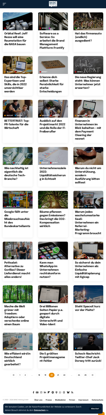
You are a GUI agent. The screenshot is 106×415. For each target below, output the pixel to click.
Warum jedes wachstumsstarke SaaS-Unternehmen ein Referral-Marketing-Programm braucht (88, 223)
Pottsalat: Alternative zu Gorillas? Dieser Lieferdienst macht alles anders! (17, 270)
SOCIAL (19, 115)
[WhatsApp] (60, 392)
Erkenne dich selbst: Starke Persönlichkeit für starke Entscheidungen (52, 84)
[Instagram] (41, 392)
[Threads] (64, 392)
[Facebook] (33, 392)
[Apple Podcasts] (56, 392)
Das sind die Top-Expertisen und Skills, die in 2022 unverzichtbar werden (15, 84)
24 (79, 375)
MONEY (9, 28)
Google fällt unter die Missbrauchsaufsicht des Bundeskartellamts (17, 219)
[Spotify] (53, 392)
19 (45, 375)
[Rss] (72, 392)
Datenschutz (40, 410)
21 (58, 375)
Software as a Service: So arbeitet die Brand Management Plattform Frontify (52, 40)
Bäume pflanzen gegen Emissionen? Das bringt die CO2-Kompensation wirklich (53, 219)
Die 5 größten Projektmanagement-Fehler (52, 357)
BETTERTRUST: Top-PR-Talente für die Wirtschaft (17, 125)
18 (39, 375)
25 (85, 375)
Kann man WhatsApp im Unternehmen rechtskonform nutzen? (50, 270)
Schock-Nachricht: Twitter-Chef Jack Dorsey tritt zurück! (88, 357)
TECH (53, 28)
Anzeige (10, 72)
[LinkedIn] (45, 392)
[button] (95, 408)
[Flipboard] (49, 392)
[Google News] (37, 392)
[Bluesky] (68, 392)
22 (64, 375)
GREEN (79, 28)
